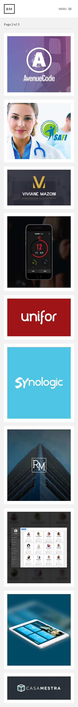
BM (9, 9)
